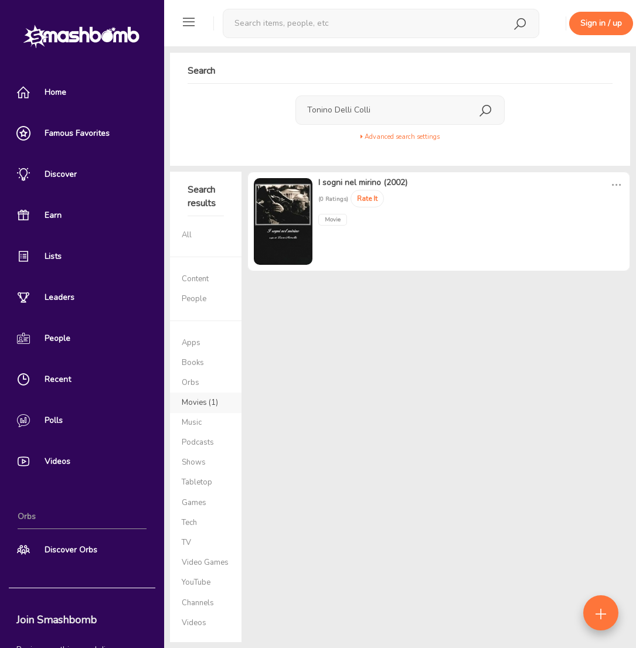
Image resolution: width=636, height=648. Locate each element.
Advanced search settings (400, 136)
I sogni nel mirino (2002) (362, 182)
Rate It (367, 198)
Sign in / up (601, 23)
